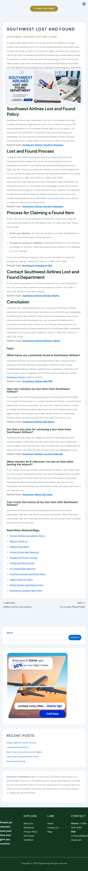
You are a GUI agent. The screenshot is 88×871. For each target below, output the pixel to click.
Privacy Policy (31, 831)
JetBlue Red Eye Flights (21, 579)
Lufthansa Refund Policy (18, 747)
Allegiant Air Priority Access (23, 557)
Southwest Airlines (16, 377)
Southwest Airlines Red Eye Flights (40, 295)
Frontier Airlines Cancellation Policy (27, 535)
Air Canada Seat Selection (22, 568)
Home (50, 823)
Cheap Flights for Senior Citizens (21, 742)
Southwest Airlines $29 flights (38, 421)
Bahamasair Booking (16, 761)
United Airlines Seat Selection (24, 552)
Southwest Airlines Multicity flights (41, 340)
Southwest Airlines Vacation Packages (42, 144)
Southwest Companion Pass (37, 265)
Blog (49, 831)
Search (10, 633)
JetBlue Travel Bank (19, 546)
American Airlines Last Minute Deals (27, 574)
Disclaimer (29, 827)
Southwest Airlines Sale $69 (37, 381)
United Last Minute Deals (22, 563)
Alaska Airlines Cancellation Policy (27, 585)
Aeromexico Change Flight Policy (26, 590)
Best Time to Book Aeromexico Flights (24, 752)
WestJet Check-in (18, 541)
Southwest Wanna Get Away (37, 494)
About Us (28, 823)
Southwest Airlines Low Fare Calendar (42, 454)
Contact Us (53, 827)
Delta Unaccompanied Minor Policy (23, 756)
